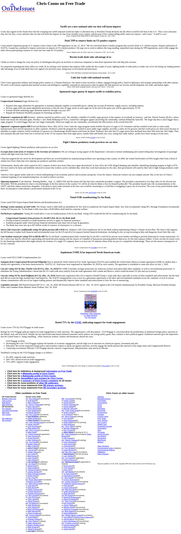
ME (27, 515)
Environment (102, 413)
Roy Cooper (68, 430)
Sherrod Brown (69, 460)
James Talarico (69, 505)
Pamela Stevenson (35, 494)
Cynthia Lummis (71, 523)
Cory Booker (69, 448)
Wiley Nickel (68, 432)
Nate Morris (32, 488)
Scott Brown (68, 446)
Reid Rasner (68, 527)
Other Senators (103, 446)
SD (63, 490)
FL (27, 434)
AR (27, 415)
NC (63, 426)
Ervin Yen (67, 470)
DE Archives (6, 420)
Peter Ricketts (70, 434)
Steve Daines (70, 416)
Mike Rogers (32, 527)
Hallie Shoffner (33, 418)
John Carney (7, 401)
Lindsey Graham (71, 482)
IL (26, 470)
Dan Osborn (68, 438)
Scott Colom (68, 413)
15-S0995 (94, 247)
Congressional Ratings (106, 450)
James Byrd (68, 529)
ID (26, 464)
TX (63, 501)
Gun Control (102, 422)
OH (63, 458)
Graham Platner (34, 519)
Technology (101, 438)
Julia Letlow (32, 499)
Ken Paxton (68, 503)
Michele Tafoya (69, 409)
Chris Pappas (69, 442)
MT (63, 416)
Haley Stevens (33, 523)
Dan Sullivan (33, 399)
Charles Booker (34, 492)
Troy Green (68, 468)
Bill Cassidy (33, 495)
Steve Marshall (33, 409)
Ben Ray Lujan (70, 452)
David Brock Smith (71, 476)
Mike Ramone (7, 405)
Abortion (100, 397)
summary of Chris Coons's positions (40, 381)
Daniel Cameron (34, 490)
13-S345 (92, 137)
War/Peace (101, 440)
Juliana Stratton (34, 472)
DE (27, 430)
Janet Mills (32, 517)
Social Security (103, 434)
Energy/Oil (101, 411)
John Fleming (33, 497)
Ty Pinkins (68, 415)
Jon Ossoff (33, 442)
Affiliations (101, 452)
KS (27, 480)
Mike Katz (5, 413)
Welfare (100, 442)
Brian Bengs (68, 494)
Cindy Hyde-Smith (72, 411)
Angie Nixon (32, 438)
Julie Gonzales (33, 426)
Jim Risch (32, 464)
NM (63, 452)
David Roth (32, 466)
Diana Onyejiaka (70, 499)
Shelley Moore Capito (73, 515)
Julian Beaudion (70, 492)
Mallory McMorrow (35, 525)
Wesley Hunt (68, 507)
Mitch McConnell (35, 484)
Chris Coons (33, 430)
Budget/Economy (103, 399)
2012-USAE (105, 366)
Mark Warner (70, 511)
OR (63, 472)
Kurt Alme (67, 418)
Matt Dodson (69, 454)
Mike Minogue (33, 511)
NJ (63, 448)
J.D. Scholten (33, 462)
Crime (99, 405)
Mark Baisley (32, 428)
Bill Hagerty (69, 495)
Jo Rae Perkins (69, 474)
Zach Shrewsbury (70, 521)
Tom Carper (6, 415)
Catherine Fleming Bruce (73, 484)
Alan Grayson (33, 436)
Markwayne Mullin (72, 462)
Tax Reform (101, 436)
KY (27, 484)
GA (27, 442)
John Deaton (32, 507)
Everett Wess (33, 413)
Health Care (102, 424)
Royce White (69, 407)
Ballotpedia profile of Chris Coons (39, 376)
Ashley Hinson (33, 452)
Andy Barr (31, 401)
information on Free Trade (58, 371)
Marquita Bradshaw (71, 497)
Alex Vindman (33, 440)
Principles (101, 432)
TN (63, 495)
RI (62, 478)
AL (27, 405)
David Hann (68, 403)
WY (63, 523)
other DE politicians (48, 383)
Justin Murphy (69, 450)
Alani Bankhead (70, 420)
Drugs (99, 407)
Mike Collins (32, 446)
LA (27, 495)
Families (100, 415)
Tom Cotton (33, 415)
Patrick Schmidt (34, 482)
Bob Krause (32, 456)
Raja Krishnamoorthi (35, 474)
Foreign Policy (102, 416)
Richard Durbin (33, 470)
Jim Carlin (31, 454)
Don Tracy (32, 478)
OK (63, 462)
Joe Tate (31, 531)
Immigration (101, 428)
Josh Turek (32, 458)
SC (63, 482)
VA (63, 511)
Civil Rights (101, 401)
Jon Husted (69, 458)
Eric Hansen (6, 409)
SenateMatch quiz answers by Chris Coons (42, 378)
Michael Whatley (70, 428)
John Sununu (69, 444)
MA (27, 503)
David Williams (69, 513)
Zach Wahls (32, 460)
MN (63, 399)
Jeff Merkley (69, 472)
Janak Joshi (32, 424)
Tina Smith (69, 399)
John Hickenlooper (36, 422)
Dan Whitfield (33, 416)
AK (27, 399)
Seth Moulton (33, 505)
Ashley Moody (33, 434)
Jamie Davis (32, 501)
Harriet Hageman (70, 525)
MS (63, 411)
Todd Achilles (33, 468)
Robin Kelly (32, 476)
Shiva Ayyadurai (34, 513)
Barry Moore (32, 407)
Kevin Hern (68, 466)
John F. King (32, 448)
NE (63, 434)
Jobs (99, 430)
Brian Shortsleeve (34, 509)
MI (26, 521)
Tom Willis (68, 517)
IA (26, 450)
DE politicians (7, 418)
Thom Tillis (69, 426)
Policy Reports (103, 454)
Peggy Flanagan (70, 405)
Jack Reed (68, 478)
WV (63, 515)
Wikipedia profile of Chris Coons (38, 373)
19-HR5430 (93, 291)
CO (27, 422)
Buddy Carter (33, 444)
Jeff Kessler (68, 519)
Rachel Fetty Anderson (83, 517)
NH (63, 440)
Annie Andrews (69, 488)
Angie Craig (68, 401)
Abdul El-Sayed (34, 529)
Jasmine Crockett (70, 509)
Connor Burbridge (70, 480)
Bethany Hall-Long (9, 399)
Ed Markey (33, 503)
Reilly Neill (68, 422)
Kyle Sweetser (33, 411)
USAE (78, 322)
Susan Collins (34, 515)
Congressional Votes (105, 448)
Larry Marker (69, 456)
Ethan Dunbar (33, 420)
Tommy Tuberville (35, 405)
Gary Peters (32, 521)
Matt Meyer (6, 403)
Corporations (102, 403)
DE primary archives (53, 385)
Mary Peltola (32, 403)
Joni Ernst (32, 450)
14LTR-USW (92, 192)
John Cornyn (69, 501)
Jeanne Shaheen (71, 440)
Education (101, 409)
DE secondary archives (54, 388)
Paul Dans (68, 486)
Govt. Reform (102, 420)
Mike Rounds (70, 490)
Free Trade (101, 418)
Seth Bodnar (68, 424)
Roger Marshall (34, 480)
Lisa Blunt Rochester (10, 411)
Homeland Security (104, 426)
